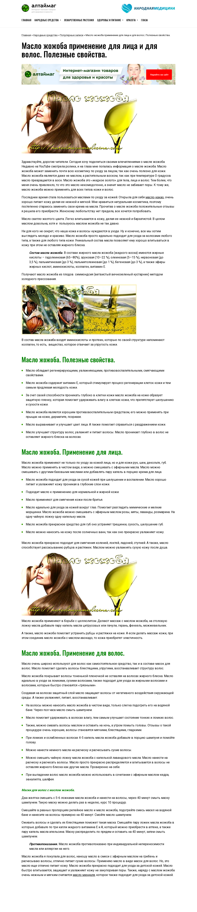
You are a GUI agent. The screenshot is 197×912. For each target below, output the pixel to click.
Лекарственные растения (79, 20)
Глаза (144, 20)
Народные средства (46, 20)
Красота (131, 20)
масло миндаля (84, 875)
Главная (26, 20)
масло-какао (154, 197)
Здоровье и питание (109, 20)
